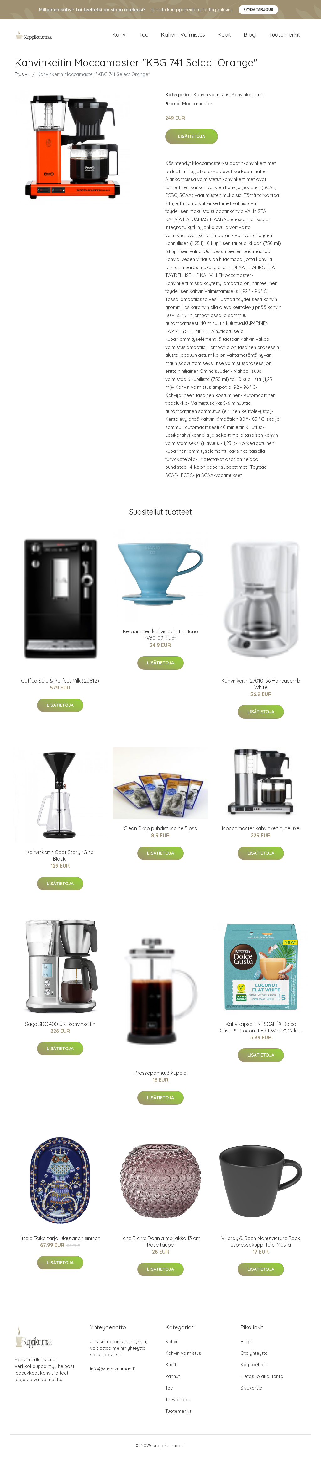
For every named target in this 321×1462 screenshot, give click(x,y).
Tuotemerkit (284, 37)
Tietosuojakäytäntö (261, 1382)
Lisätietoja (191, 142)
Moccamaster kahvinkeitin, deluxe (260, 834)
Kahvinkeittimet (248, 100)
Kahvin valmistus (183, 37)
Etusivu (22, 79)
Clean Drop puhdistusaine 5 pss (160, 834)
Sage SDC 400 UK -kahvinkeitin (60, 1029)
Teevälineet (177, 1405)
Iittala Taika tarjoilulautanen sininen (60, 1243)
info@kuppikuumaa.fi (112, 1374)
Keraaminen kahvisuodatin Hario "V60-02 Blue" (160, 640)
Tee (143, 37)
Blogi (250, 37)
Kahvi (119, 37)
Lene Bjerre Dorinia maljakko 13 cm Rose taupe (160, 1246)
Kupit (224, 37)
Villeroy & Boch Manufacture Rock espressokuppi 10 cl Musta (260, 1246)
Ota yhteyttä (254, 1359)
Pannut (172, 1382)
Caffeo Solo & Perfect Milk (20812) (60, 686)
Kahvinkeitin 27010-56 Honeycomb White (260, 689)
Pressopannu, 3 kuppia (160, 1078)
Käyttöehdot (254, 1370)
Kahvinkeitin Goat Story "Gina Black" (60, 861)
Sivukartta (251, 1393)
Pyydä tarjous (258, 9)
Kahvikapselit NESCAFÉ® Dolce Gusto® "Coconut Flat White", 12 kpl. (261, 1032)
